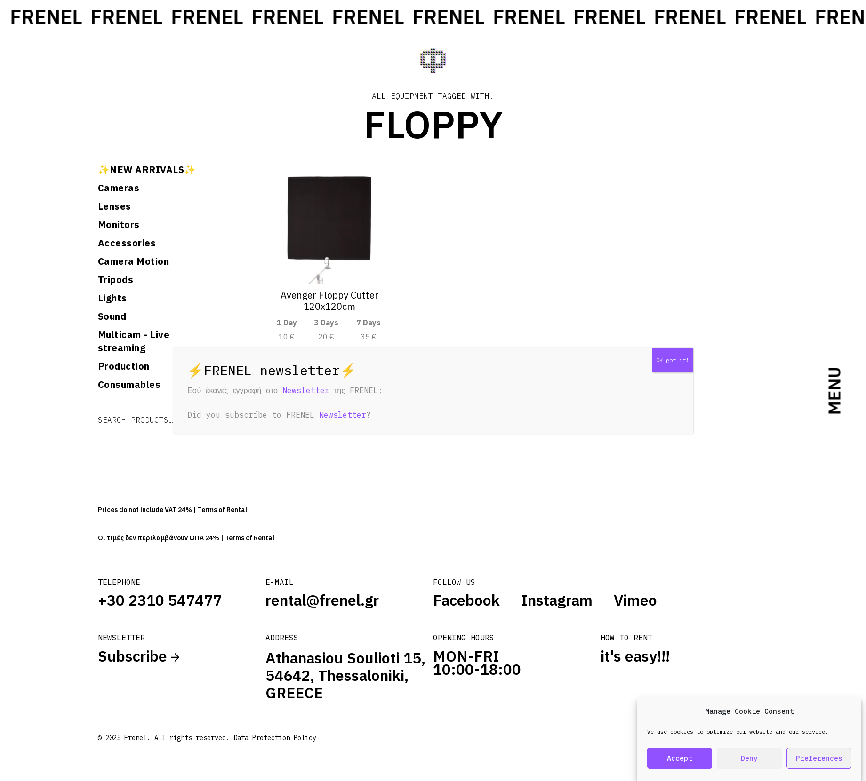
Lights (112, 298)
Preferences (819, 758)
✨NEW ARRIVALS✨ (147, 169)
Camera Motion (133, 261)
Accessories (127, 243)
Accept (679, 758)
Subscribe (138, 656)
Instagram (557, 600)
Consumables (129, 384)
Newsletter (305, 390)
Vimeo (635, 600)
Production (124, 366)
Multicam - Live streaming (134, 341)
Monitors (119, 224)
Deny (749, 758)
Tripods (116, 279)
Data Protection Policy (274, 738)
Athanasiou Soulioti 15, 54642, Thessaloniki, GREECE (345, 675)
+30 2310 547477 (160, 600)
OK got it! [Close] (672, 359)
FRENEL (103, 17)
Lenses (114, 206)
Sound (112, 316)
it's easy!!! (635, 656)
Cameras (119, 187)
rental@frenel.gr (322, 600)
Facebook (466, 600)
